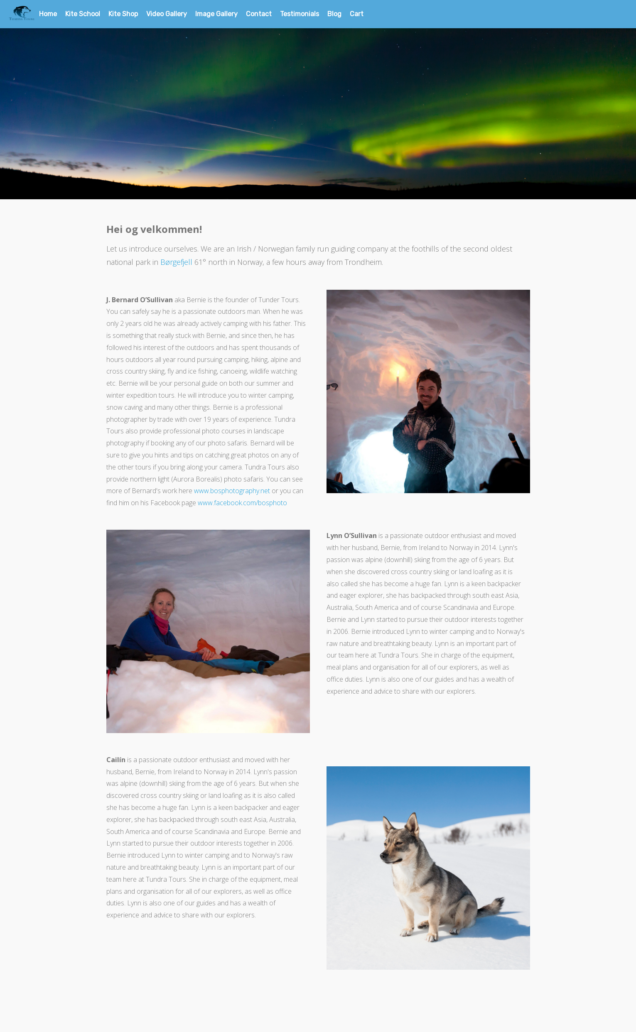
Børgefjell (176, 262)
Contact (259, 14)
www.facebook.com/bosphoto (242, 502)
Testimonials (299, 14)
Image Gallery (216, 14)
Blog (334, 14)
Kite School (82, 14)
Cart (356, 14)
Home (48, 14)
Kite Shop (123, 14)
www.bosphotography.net (232, 490)
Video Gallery (166, 14)
